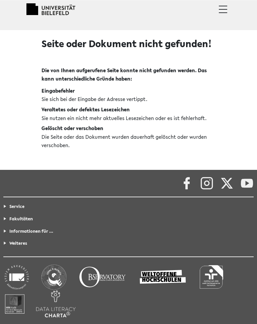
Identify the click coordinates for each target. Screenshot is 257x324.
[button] (223, 9)
